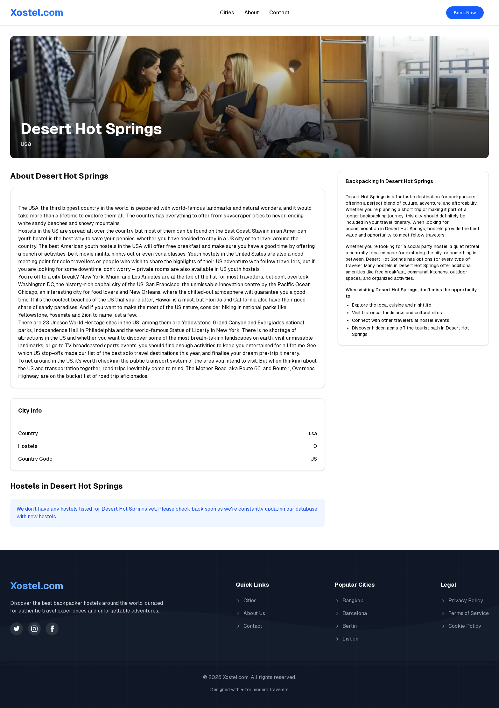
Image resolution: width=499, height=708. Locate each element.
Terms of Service (465, 613)
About (251, 13)
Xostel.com (36, 12)
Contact (279, 13)
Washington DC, (36, 284)
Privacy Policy (462, 601)
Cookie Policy (461, 626)
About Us (250, 613)
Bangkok (349, 601)
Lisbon (346, 639)
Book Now (465, 12)
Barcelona (351, 613)
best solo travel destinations (144, 353)
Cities (227, 13)
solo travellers (77, 261)
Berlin (346, 626)
